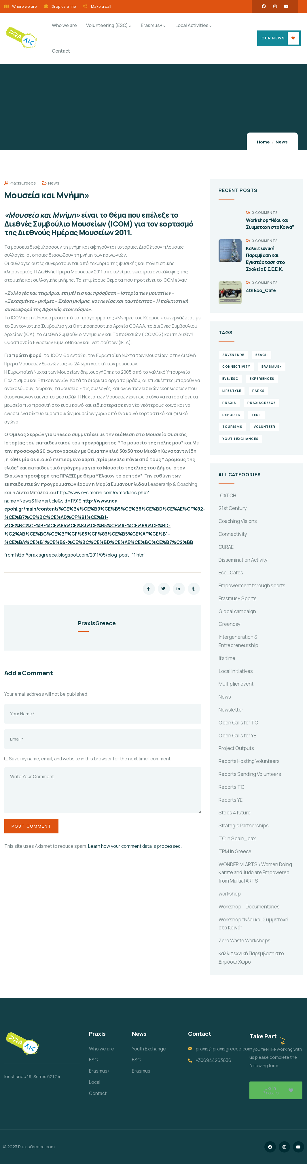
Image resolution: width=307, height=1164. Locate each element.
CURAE (226, 547)
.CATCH (227, 495)
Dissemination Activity (243, 560)
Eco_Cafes (231, 572)
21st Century (233, 508)
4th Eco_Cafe (261, 290)
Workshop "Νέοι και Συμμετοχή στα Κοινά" (253, 923)
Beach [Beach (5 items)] (261, 354)
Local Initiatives (236, 671)
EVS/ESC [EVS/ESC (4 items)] (230, 378)
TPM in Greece (235, 851)
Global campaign (237, 611)
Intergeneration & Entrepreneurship (238, 641)
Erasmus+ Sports (238, 598)
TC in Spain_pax (237, 838)
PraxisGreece (20, 183)
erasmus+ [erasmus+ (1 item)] (271, 366)
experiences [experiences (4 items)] (262, 378)
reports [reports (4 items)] (231, 415)
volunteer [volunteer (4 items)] (264, 426)
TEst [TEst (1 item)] (256, 415)
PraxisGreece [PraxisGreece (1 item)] (261, 402)
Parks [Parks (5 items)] (258, 390)
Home (263, 142)
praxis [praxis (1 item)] (229, 402)
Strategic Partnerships (244, 825)
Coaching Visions (238, 521)
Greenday (229, 624)
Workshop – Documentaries (249, 906)
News (282, 142)
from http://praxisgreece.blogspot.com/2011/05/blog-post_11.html (74, 555)
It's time (227, 658)
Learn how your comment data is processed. (135, 846)
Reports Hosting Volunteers (249, 761)
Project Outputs (236, 748)
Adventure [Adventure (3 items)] (233, 354)
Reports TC (231, 787)
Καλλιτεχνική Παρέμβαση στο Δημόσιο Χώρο (251, 957)
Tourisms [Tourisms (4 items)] (232, 426)
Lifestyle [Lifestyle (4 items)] (231, 390)
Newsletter (231, 709)
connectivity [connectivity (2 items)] (236, 366)
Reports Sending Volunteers (250, 774)
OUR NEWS (273, 38)
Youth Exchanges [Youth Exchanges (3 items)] (240, 438)
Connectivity (233, 534)
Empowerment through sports (252, 585)
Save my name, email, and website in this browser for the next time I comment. (90, 758)
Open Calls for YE (237, 735)
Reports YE (230, 800)
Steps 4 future (235, 812)
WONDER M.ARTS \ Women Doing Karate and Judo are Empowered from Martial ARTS (255, 872)
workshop (230, 893)
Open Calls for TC (238, 722)
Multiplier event (236, 683)
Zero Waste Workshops (244, 940)
